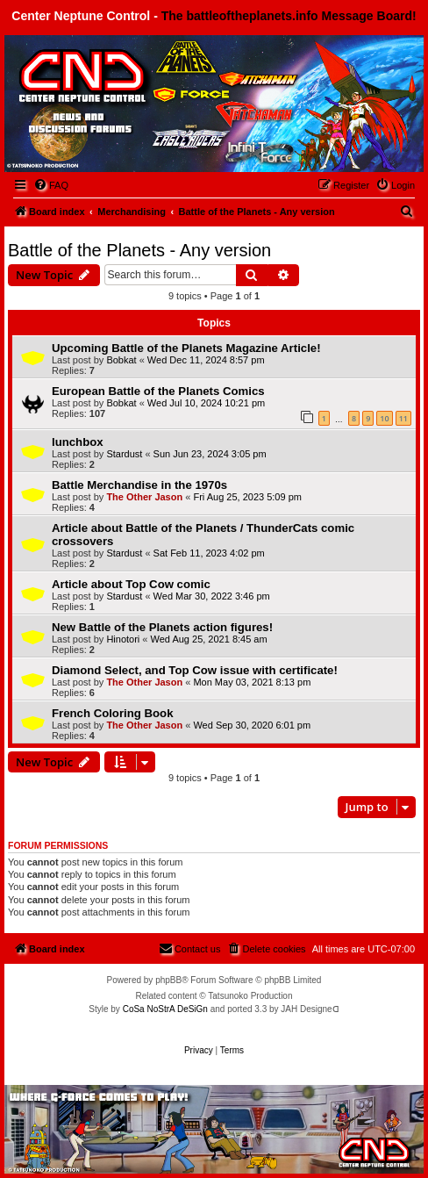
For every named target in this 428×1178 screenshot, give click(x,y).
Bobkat (121, 360)
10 (384, 418)
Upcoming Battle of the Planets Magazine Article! (186, 348)
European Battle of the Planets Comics (158, 391)
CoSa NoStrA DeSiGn (165, 1009)
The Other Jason (144, 497)
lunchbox (77, 442)
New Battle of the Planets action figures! (162, 627)
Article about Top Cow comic (131, 584)
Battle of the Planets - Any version (139, 250)
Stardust (124, 454)
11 (403, 418)
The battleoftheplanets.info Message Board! (289, 16)
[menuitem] (50, 185)
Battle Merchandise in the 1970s (139, 485)
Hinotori (122, 639)
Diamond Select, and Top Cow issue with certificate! (195, 670)
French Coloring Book (112, 713)
